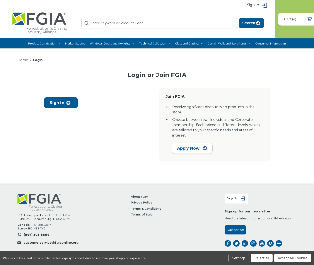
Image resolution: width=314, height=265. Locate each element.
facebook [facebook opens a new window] (228, 243)
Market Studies (75, 43)
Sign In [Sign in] (236, 198)
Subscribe (235, 230)
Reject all (261, 258)
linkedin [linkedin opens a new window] (245, 243)
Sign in (257, 5)
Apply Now (192, 148)
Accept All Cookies (292, 258)
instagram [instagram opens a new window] (253, 243)
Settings (239, 258)
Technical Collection (154, 43)
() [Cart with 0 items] (298, 19)
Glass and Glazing (189, 43)
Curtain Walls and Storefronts (229, 43)
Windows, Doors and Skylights (112, 43)
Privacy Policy (141, 202)
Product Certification (44, 43)
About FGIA (139, 196)
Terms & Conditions (146, 208)
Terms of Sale (141, 214)
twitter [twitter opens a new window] (236, 243)
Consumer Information (270, 43)
